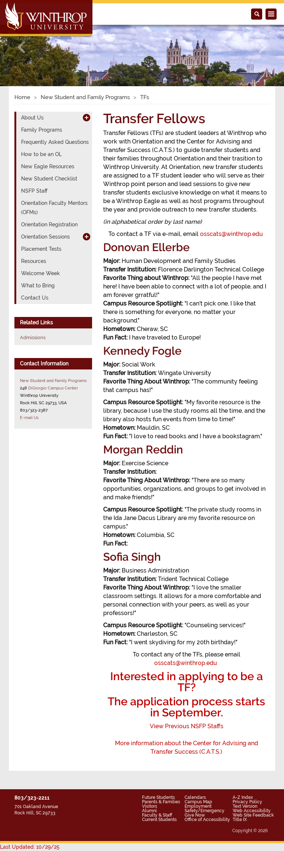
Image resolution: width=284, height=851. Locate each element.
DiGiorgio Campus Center (53, 388)
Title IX (240, 819)
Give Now (195, 815)
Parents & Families (161, 801)
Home (22, 97)
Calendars (195, 797)
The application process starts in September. (186, 707)
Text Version (245, 806)
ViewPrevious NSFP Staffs (186, 726)
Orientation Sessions (45, 237)
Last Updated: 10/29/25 (30, 847)
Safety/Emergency (204, 810)
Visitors (149, 806)
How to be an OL (41, 154)
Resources (33, 261)
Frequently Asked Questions (55, 142)
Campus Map (198, 801)
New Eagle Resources (47, 166)
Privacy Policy (247, 801)
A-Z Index (243, 797)
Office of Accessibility (207, 819)
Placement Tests (41, 249)
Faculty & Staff (157, 815)
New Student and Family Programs (85, 97)
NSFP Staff (34, 191)
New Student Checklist (49, 179)
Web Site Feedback (253, 815)
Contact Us (34, 298)
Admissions (32, 337)
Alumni (149, 810)
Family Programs (41, 130)
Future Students (158, 797)
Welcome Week (40, 273)
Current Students (159, 819)
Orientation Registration (49, 224)
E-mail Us (29, 417)
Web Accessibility (252, 810)
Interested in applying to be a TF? (186, 682)
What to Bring (38, 285)
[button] (21, 47)
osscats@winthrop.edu (231, 233)
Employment (198, 806)
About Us (32, 118)
